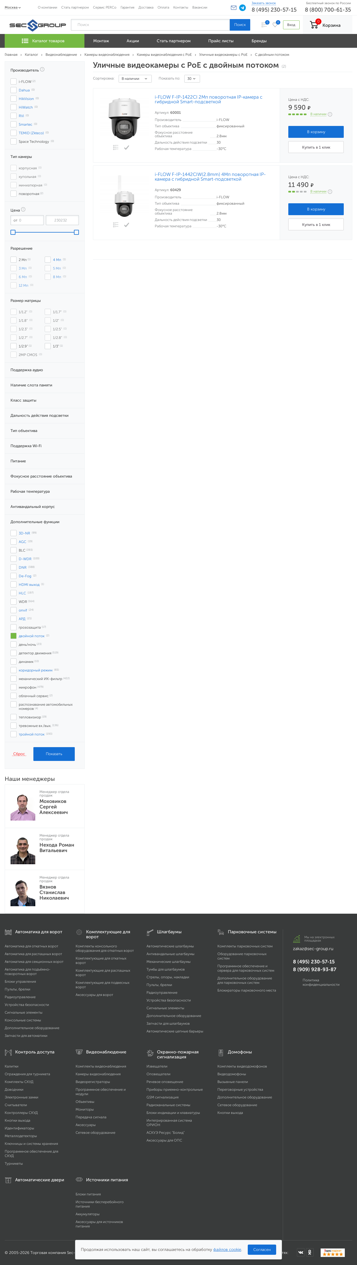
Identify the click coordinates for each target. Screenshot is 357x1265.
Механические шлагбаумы (168, 962)
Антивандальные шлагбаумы (170, 954)
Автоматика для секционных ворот (34, 962)
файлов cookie (227, 1249)
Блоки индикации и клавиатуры (173, 1113)
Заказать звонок (264, 3)
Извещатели (156, 1066)
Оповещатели (158, 1074)
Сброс (19, 754)
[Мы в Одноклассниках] (310, 1252)
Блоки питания (88, 1194)
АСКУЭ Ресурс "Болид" (165, 1132)
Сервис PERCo (104, 7)
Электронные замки (21, 1097)
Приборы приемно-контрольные (174, 1089)
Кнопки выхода (17, 1120)
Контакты (180, 7)
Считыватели (16, 1105)
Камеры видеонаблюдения (98, 1074)
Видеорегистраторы (93, 1082)
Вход (291, 25)
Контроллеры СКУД (21, 1113)
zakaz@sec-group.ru (313, 948)
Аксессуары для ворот (94, 995)
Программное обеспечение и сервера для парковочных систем (245, 968)
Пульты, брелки (17, 989)
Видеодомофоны (231, 1074)
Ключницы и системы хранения (31, 1144)
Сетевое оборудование (95, 1132)
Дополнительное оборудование (32, 1028)
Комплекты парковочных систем (245, 946)
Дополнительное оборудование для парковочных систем (244, 980)
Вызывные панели (232, 1082)
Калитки (11, 1066)
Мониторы (85, 1109)
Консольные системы (23, 1020)
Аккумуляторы (88, 1214)
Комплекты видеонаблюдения (101, 1066)
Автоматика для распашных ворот (33, 954)
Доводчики (14, 1089)
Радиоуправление (20, 997)
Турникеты (14, 1163)
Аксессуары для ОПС (164, 1140)
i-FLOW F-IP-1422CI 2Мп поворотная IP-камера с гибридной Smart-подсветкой (208, 99)
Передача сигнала (91, 1117)
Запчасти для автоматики (26, 1036)
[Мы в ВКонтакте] (301, 1252)
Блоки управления (20, 981)
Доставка (145, 7)
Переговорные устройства (240, 1089)
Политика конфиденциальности (321, 982)
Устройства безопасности (27, 1005)
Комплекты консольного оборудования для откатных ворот (105, 948)
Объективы (85, 1102)
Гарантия (127, 7)
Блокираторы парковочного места (246, 990)
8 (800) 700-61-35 (328, 9)
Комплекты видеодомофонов (242, 1066)
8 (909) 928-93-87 (314, 969)
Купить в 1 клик (316, 147)
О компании (47, 7)
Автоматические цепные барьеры (174, 1031)
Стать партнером (75, 7)
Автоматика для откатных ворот (31, 946)
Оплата (163, 7)
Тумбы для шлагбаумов (165, 969)
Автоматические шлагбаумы (170, 946)
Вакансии (199, 7)
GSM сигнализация (162, 1097)
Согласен (262, 1249)
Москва (11, 7)
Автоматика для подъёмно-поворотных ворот (27, 971)
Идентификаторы (19, 1128)
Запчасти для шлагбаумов (168, 1023)
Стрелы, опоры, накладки (167, 977)
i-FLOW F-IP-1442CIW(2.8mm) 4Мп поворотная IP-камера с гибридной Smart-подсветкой (210, 176)
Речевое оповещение (164, 1082)
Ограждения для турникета (27, 1074)
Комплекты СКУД (19, 1082)
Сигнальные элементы (23, 1012)
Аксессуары (86, 1125)
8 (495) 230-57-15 (274, 9)
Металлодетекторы (21, 1136)
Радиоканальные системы (168, 1105)
